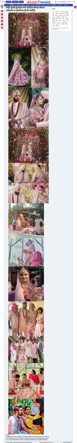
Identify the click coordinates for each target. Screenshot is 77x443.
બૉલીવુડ (57, 13)
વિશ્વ (22, 5)
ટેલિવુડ (67, 24)
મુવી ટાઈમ (57, 20)
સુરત (21, 1)
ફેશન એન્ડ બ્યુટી (61, 15)
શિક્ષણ (56, 15)
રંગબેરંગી (67, 20)
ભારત (18, 5)
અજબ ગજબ (57, 11)
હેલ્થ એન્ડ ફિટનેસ (58, 17)
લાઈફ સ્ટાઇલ (60, 5)
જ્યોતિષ (60, 18)
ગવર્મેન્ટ (33, 5)
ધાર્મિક (66, 5)
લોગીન (74, 2)
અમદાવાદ (14, 1)
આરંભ (53, 11)
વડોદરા (8, 1)
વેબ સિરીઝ (56, 25)
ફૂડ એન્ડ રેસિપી (66, 15)
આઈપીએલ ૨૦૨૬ (54, 18)
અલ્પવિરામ (62, 11)
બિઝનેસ (60, 13)
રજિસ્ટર (69, 2)
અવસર (53, 13)
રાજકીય (28, 5)
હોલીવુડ (63, 17)
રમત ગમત (48, 5)
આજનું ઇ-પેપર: (3, 1)
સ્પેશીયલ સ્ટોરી (65, 22)
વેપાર (43, 5)
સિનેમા (54, 5)
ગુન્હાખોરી (38, 5)
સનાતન (60, 22)
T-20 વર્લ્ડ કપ (58, 24)
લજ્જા (63, 18)
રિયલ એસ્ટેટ (54, 22)
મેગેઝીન (53, 20)
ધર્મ (57, 22)
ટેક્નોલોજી (63, 24)
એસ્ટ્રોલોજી (66, 11)
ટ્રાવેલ (53, 25)
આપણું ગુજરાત (12, 5)
